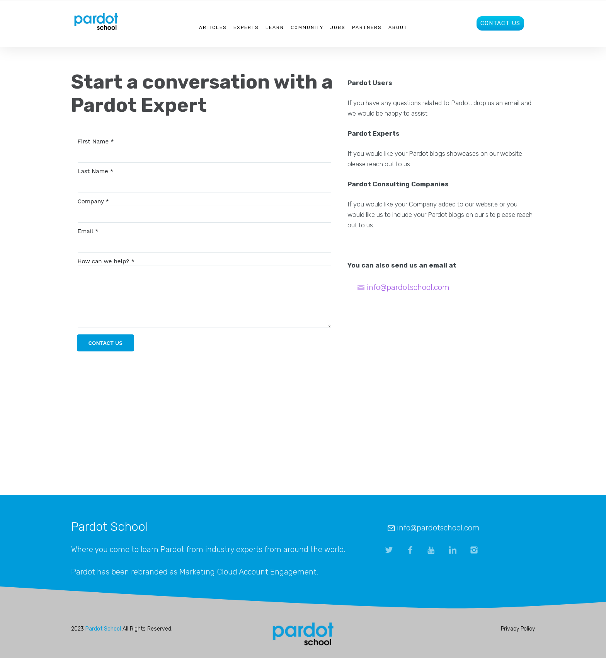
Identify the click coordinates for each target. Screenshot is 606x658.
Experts (246, 27)
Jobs (338, 27)
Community (307, 27)
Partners (367, 27)
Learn (275, 27)
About (397, 27)
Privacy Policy (518, 629)
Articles (213, 27)
